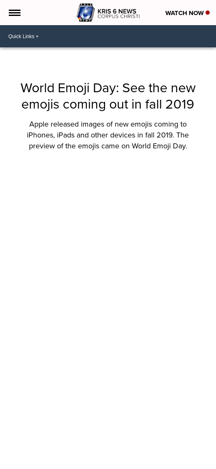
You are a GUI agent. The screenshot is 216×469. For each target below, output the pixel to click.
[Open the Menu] (14, 12)
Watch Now (187, 13)
